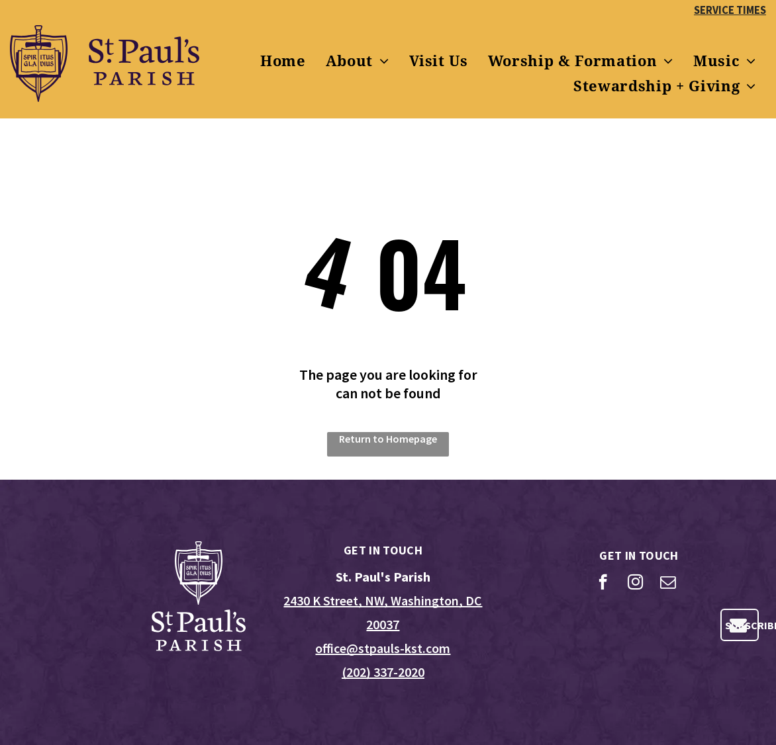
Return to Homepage (388, 438)
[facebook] (602, 583)
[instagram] (635, 583)
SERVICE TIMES (730, 10)
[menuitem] (283, 61)
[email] (667, 583)
